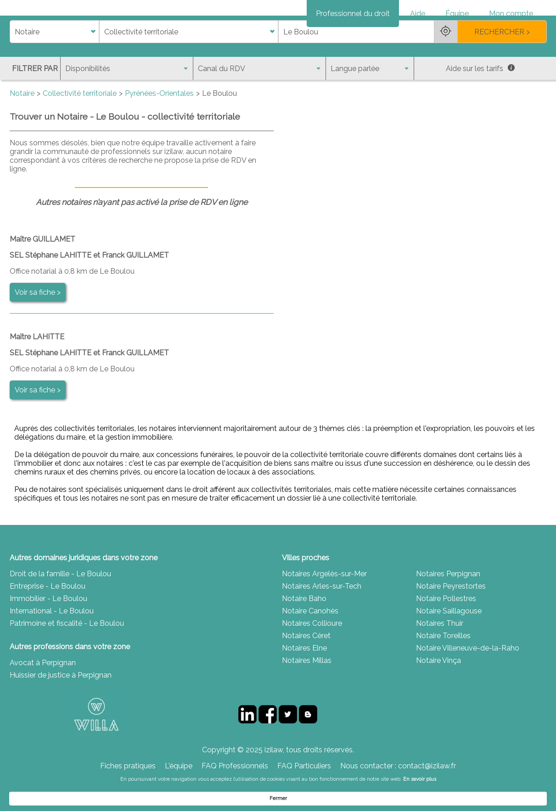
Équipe (457, 13)
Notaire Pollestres (446, 630)
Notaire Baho (304, 630)
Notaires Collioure (312, 655)
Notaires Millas (306, 692)
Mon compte (511, 13)
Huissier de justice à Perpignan (61, 707)
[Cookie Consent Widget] (278, 798)
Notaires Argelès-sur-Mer (324, 605)
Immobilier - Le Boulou (48, 630)
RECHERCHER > (502, 64)
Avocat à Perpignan (43, 694)
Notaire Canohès (310, 643)
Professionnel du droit (353, 13)
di (13, 64)
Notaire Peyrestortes (451, 618)
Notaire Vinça (438, 692)
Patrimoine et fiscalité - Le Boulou (67, 655)
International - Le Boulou (52, 643)
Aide (417, 13)
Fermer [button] (467, 798)
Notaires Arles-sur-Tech (321, 618)
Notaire (22, 125)
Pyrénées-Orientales (159, 125)
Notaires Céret (306, 667)
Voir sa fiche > (38, 324)
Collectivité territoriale (80, 125)
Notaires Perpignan (448, 605)
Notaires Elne (304, 680)
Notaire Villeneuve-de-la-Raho (467, 680)
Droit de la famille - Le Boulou (60, 605)
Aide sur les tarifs (480, 100)
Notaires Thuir (439, 655)
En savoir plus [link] (371, 798)
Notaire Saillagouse (449, 643)
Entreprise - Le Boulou (47, 618)
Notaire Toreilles (443, 667)
